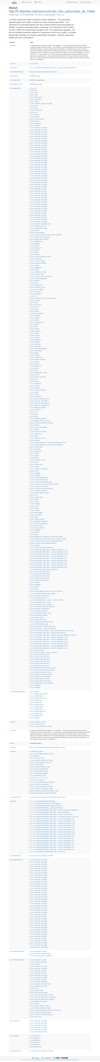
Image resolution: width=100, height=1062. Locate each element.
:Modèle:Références (38, 711)
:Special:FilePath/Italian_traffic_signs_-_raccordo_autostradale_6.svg (52, 845)
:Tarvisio (34, 455)
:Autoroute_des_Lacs (38, 226)
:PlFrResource (35, 1044)
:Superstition (35, 451)
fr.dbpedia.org (60, 14)
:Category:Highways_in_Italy (42, 753)
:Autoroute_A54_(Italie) (38, 202)
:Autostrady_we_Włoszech (39, 784)
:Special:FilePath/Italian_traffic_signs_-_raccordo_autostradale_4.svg (52, 840)
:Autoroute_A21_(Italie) (38, 151)
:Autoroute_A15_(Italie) (38, 138)
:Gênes (34, 324)
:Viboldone (35, 685)
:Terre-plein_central (37, 460)
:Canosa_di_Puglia (37, 261)
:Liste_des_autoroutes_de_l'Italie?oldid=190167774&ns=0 (48, 797)
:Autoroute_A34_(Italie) (38, 182)
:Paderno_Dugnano (37, 359)
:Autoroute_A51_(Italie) (38, 195)
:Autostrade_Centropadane (39, 608)
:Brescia (34, 252)
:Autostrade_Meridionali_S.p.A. (40, 613)
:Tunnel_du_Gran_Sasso (39, 486)
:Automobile (35, 123)
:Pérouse (34, 394)
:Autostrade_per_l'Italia (38, 228)
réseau (14, 1021)
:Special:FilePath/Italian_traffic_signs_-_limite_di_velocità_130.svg (51, 814)
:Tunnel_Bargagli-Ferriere (39, 477)
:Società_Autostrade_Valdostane (41, 674)
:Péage (34, 392)
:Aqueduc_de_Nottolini (38, 962)
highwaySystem (16, 859)
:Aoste (34, 105)
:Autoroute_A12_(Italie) (38, 132)
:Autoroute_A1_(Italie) (38, 147)
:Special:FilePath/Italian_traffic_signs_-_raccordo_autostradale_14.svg (52, 829)
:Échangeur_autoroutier (38, 521)
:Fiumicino (35, 315)
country (13, 63)
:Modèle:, (35, 691)
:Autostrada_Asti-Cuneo (39, 597)
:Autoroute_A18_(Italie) (38, 143)
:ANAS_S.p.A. (36, 97)
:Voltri (34, 517)
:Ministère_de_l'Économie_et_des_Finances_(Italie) (46, 536)
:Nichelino (35, 355)
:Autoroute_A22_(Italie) (38, 154)
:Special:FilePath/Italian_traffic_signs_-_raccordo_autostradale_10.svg (52, 821)
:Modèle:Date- (36, 702)
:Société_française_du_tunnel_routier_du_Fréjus (45, 1010)
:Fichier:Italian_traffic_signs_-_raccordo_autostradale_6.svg (48, 565)
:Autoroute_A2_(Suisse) (39, 975)
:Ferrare (34, 309)
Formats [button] (38, 2)
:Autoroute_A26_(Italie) (38, 162)
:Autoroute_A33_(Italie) (38, 180)
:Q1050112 (35, 756)
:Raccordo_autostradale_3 (39, 405)
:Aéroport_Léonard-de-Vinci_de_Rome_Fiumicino (45, 234)
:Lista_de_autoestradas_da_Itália (41, 786)
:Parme (34, 368)
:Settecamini (35, 433)
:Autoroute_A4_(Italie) (38, 191)
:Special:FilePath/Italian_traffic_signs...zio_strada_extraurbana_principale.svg (54, 810)
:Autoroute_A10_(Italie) (38, 127)
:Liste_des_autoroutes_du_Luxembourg (43, 997)
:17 (33, 88)
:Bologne (34, 250)
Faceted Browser (72, 2)
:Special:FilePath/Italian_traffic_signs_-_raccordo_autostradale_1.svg (52, 818)
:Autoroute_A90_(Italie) (38, 219)
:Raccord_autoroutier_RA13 (40, 576)
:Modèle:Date (36, 700)
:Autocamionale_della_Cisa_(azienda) (42, 593)
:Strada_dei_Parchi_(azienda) (40, 676)
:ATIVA (34, 587)
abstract (13, 45)
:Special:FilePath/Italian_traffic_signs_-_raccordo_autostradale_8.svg (52, 847)
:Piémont (34, 1003)
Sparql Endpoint (86, 2)
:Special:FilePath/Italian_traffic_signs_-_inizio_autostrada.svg (50, 812)
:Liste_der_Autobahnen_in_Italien (41, 760)
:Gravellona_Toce (37, 322)
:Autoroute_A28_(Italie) (38, 167)
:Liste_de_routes (37, 274)
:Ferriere (34, 311)
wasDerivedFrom (15, 797)
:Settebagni (35, 584)
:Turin (34, 495)
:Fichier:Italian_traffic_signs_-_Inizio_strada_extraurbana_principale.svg (51, 630)
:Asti (33, 112)
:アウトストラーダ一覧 (38, 777)
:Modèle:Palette (36, 707)
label (12, 743)
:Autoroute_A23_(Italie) (38, 156)
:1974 (34, 92)
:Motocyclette (36, 350)
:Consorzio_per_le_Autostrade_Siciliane (43, 298)
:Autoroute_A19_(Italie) (38, 145)
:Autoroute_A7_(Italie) (38, 217)
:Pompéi (34, 381)
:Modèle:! (35, 717)
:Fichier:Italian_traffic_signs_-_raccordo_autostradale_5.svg (48, 562)
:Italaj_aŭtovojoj (37, 764)
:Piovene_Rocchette (38, 377)
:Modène (34, 342)
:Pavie (34, 370)
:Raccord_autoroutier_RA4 (39, 580)
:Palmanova (35, 366)
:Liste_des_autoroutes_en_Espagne (42, 999)
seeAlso (13, 747)
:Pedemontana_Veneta (38, 372)
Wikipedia (37, 1059)
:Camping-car (36, 259)
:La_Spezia (35, 331)
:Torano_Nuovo (36, 464)
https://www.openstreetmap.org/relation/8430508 (43, 793)
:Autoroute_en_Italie (38, 272)
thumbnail (13, 67)
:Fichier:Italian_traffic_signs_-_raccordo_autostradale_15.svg (49, 554)
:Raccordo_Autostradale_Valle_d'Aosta (43, 667)
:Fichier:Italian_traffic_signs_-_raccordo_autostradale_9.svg (48, 648)
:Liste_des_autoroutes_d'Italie (40, 953)
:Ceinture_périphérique (38, 278)
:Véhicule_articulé (37, 519)
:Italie (34, 63)
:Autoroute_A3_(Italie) (38, 189)
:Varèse (34, 499)
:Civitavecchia (36, 285)
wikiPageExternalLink (16, 72)
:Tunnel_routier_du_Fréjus (39, 493)
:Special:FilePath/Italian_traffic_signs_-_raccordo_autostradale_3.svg (52, 838)
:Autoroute (35, 125)
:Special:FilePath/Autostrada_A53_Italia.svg (45, 803)
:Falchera (35, 545)
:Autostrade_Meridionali (38, 611)
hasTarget (14, 1036)
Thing (20, 14)
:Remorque (35, 409)
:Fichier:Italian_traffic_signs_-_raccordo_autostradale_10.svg (49, 552)
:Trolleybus (35, 475)
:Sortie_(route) (36, 447)
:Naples (34, 353)
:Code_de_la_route (37, 287)
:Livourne (35, 335)
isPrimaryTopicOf (15, 855)
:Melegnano (35, 530)
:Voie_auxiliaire (36, 512)
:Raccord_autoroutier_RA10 (40, 571)
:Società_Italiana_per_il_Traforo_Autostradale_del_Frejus (48, 442)
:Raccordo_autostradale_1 (39, 401)
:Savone (34, 429)
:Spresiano (35, 449)
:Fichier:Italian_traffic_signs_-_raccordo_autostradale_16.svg (49, 646)
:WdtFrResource (35, 1046)
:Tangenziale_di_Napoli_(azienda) (41, 683)
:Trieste (34, 471)
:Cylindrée (35, 300)
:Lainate (34, 333)
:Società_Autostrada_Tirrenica (40, 672)
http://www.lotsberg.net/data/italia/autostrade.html (43, 72)
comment (13, 730)
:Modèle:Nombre (37, 704)
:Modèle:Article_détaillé (38, 693)
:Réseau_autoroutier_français (40, 1008)
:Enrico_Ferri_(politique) (39, 523)
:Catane (34, 269)
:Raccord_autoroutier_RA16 (40, 659)
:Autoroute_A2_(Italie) (38, 171)
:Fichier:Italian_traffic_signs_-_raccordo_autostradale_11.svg (49, 637)
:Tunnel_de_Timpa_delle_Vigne (41, 482)
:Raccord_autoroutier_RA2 (39, 578)
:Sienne (34, 436)
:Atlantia (34, 114)
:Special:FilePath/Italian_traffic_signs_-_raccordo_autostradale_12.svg (52, 825)
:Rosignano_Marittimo (38, 418)
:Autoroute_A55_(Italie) (38, 204)
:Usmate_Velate (36, 497)
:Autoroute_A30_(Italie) (38, 173)
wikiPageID (14, 76)
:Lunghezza (35, 339)
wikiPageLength (15, 80)
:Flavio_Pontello (36, 990)
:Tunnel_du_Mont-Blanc (39, 490)
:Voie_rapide (35, 514)
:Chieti (34, 283)
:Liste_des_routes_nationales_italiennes (43, 543)
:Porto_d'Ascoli (36, 525)
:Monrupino (35, 344)
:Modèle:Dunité (36, 715)
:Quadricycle (35, 396)
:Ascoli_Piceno (36, 110)
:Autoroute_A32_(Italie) (38, 178)
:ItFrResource (35, 1042)
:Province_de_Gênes (38, 390)
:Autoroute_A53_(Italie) (38, 199)
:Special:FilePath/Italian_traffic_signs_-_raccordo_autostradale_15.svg (52, 832)
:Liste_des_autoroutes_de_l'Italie (41, 855)
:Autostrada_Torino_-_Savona (40, 602)
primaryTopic (15, 1051)
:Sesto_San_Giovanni (38, 431)
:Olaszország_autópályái (39, 773)
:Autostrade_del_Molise (38, 615)
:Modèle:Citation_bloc (38, 698)
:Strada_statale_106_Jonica (40, 678)
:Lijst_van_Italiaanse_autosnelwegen (42, 782)
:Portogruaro (35, 383)
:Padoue (34, 361)
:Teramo (34, 458)
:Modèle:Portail (36, 709)
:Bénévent (35, 254)
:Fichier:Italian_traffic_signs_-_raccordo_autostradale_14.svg (49, 643)
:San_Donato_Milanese (38, 427)
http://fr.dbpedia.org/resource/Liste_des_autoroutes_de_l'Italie (52, 11)
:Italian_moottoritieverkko (39, 769)
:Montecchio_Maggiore (38, 348)
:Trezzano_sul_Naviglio (38, 468)
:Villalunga (35, 687)
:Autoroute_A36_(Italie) (38, 186)
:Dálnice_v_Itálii (37, 758)
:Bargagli (34, 243)
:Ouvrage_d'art (36, 357)
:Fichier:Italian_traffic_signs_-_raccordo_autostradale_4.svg (48, 560)
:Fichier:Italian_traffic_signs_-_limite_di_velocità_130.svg (47, 632)
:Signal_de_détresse (38, 438)
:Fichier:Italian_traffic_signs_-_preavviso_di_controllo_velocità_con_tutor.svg (53, 635)
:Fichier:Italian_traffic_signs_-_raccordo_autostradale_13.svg (49, 641)
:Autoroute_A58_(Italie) (38, 210)
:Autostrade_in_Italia (38, 775)
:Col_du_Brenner (37, 289)
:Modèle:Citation (36, 696)
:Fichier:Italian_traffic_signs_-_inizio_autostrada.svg (46, 541)
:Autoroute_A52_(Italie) (38, 197)
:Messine (34, 532)
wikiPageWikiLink (15, 88)
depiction (13, 801)
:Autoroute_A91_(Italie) (38, 221)
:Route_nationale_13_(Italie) (40, 420)
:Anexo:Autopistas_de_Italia (40, 766)
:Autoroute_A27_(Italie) (38, 164)
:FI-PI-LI (34, 307)
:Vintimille (35, 510)
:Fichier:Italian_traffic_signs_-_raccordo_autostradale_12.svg (49, 639)
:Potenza (34, 385)
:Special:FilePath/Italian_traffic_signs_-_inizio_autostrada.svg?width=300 (53, 67)
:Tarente (34, 453)
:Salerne (34, 425)
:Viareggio (35, 503)
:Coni (33, 296)
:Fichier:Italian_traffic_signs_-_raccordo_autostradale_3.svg (48, 558)
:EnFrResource (35, 1040)
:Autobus (34, 116)
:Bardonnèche (36, 241)
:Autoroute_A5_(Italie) (38, 213)
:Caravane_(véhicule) (38, 263)
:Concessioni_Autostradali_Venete (41, 622)
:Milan (34, 534)
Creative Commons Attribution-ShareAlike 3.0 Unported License (65, 1059)
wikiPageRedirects (17, 951)
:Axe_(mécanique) (37, 232)
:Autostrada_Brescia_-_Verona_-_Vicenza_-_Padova (46, 600)
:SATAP (34, 589)
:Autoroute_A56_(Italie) (38, 206)
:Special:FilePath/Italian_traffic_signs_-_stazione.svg (47, 851)
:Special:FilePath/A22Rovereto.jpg (42, 801)
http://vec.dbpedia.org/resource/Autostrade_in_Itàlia (44, 791)
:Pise (33, 379)
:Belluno (34, 245)
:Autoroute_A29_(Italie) (38, 169)
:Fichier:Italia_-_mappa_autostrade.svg (43, 628)
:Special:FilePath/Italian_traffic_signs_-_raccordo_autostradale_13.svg (52, 827)
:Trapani (34, 466)
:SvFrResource (35, 1036)
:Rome (34, 416)
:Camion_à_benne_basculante (40, 256)
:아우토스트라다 (37, 780)
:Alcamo (34, 101)
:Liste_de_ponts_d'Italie (38, 992)
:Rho (33, 412)
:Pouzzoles (35, 388)
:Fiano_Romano (36, 313)
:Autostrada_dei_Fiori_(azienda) (41, 604)
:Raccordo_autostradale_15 (40, 403)
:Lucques (35, 337)
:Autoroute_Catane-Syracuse (40, 224)
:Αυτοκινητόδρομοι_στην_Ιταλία (41, 762)
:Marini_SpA (35, 1016)
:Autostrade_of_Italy (36, 751)
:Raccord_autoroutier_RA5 (39, 398)
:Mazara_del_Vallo (37, 528)
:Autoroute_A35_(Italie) (38, 184)
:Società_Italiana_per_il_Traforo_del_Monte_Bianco (46, 444)
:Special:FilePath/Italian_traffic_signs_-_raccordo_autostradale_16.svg (52, 834)
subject (12, 722)
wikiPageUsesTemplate (17, 691)
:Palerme (34, 363)
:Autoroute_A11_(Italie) (38, 130)
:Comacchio (35, 291)
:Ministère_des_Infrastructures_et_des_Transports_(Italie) (48, 538)
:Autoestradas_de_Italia (39, 771)
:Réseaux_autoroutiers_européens (41, 423)
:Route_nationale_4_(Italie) (39, 1005)
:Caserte (34, 265)
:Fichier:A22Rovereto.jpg (39, 624)
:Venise (34, 501)
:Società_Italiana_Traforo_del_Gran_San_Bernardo (46, 591)
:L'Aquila (34, 329)
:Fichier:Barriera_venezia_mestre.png (42, 626)
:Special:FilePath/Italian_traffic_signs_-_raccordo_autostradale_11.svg (52, 823)
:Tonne (34, 462)
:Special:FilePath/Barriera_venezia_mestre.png (46, 805)
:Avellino (34, 230)
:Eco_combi (35, 304)
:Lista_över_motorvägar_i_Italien (41, 788)
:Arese (34, 108)
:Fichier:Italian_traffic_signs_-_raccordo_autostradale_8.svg (48, 567)
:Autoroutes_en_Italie (38, 951)
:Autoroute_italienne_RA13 (39, 595)
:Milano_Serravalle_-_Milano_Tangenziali (43, 652)
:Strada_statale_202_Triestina (40, 681)
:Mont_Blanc (35, 346)
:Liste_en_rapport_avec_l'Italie (40, 276)
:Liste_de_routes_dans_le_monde (41, 995)
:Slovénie (35, 440)
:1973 (34, 90)
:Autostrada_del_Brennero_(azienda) (42, 606)
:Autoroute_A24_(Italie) (38, 158)
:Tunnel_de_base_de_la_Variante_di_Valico (44, 484)
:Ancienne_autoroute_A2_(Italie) (41, 103)
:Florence (35, 318)
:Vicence (34, 506)
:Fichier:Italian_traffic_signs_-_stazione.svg (44, 569)
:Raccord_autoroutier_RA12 (40, 573)
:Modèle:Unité (36, 713)
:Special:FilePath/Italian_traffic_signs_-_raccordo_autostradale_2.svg (52, 836)
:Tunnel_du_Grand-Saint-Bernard (41, 488)
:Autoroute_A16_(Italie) (38, 140)
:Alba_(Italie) (35, 99)
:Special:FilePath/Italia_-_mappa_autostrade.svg (46, 808)
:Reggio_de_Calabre (38, 407)
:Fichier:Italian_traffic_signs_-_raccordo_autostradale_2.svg (48, 556)
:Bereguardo (35, 248)
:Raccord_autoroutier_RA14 (40, 657)
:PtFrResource (35, 1038)
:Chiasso (34, 280)
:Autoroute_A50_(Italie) (38, 193)
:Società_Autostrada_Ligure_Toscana (42, 670)
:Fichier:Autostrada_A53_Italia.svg (41, 547)
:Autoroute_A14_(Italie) (38, 136)
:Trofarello (35, 473)
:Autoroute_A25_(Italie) (38, 160)
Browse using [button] (27, 2)
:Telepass (35, 582)
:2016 (34, 95)
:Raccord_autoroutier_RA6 (39, 661)
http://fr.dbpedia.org (39, 14)
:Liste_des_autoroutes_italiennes (41, 955)
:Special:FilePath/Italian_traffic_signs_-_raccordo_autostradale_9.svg (52, 849)
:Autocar (34, 121)
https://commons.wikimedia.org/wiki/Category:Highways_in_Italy (47, 747)
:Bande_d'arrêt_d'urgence (39, 239)
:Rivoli (34, 414)
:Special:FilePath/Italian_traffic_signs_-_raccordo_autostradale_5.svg (52, 842)
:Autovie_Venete (36, 617)
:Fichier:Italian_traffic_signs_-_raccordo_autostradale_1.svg (48, 549)
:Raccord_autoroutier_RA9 (39, 665)
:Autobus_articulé (37, 119)
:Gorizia (34, 320)
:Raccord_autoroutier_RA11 (40, 654)
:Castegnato (35, 267)
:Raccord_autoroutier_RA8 (39, 663)
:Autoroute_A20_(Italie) (38, 149)
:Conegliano (35, 294)
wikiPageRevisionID (16, 84)
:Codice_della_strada (38, 619)
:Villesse (34, 508)
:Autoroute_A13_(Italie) (38, 134)
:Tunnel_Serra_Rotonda (39, 479)
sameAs (13, 751)
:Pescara (34, 374)
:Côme (34, 302)
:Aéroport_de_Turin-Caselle (40, 237)
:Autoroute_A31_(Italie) (38, 175)
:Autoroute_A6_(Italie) (38, 215)
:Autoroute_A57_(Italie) (38, 208)
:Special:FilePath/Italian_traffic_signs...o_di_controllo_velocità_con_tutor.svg (54, 816)
